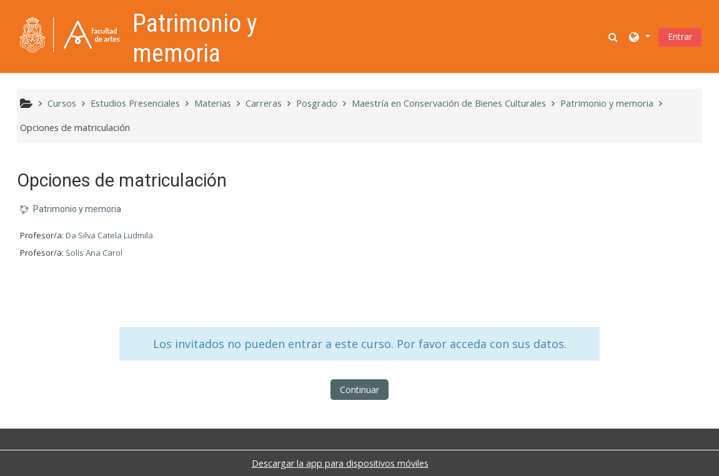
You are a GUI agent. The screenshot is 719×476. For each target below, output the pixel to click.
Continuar (359, 390)
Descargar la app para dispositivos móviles (340, 463)
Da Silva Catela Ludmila (109, 235)
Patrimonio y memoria (77, 209)
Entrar (680, 36)
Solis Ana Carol (94, 252)
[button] (614, 36)
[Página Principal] (70, 35)
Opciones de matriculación (75, 128)
